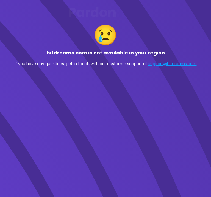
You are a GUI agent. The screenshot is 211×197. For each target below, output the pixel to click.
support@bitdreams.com (172, 63)
